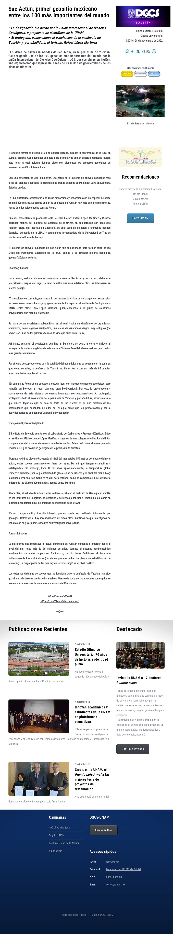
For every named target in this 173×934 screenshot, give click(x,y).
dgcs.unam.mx (114, 877)
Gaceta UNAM (140, 198)
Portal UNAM (140, 218)
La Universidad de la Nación (64, 843)
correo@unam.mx (115, 884)
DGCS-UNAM (107, 914)
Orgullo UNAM (56, 835)
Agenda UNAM (140, 203)
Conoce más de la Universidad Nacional (140, 189)
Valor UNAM (55, 851)
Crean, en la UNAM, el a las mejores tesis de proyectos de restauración (92, 779)
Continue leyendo (133, 749)
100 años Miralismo (59, 827)
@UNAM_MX (112, 861)
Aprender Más (103, 830)
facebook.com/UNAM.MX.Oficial (123, 869)
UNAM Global (140, 194)
